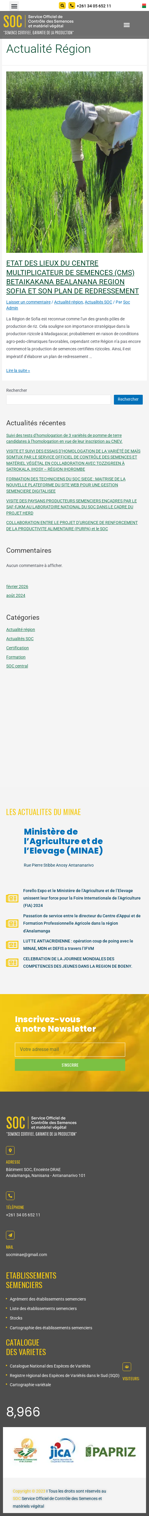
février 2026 (17, 586)
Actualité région (68, 302)
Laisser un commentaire (28, 302)
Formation (16, 657)
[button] (14, 6)
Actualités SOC (98, 302)
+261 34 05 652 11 (23, 1215)
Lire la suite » (18, 370)
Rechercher (16, 390)
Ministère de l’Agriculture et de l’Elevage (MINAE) (63, 841)
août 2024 (15, 595)
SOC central (17, 666)
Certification (17, 648)
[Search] (62, 5)
